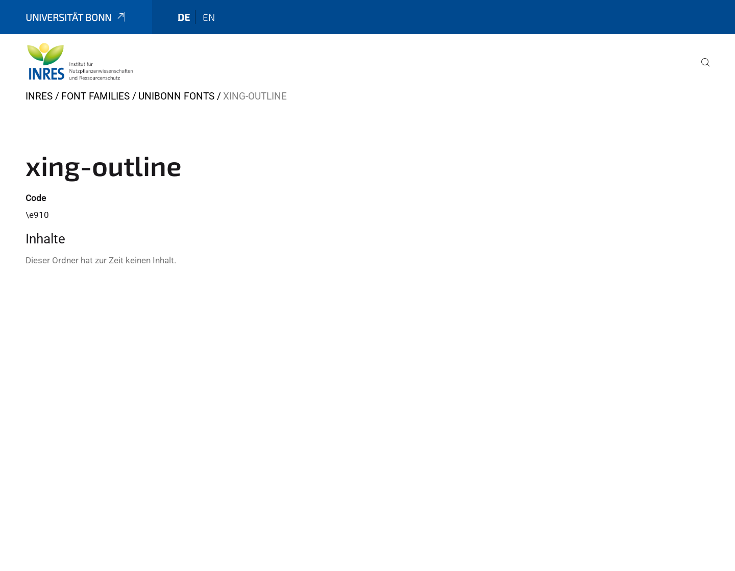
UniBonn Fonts (176, 96)
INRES (39, 96)
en (209, 17)
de (184, 17)
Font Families (95, 96)
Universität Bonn (76, 17)
